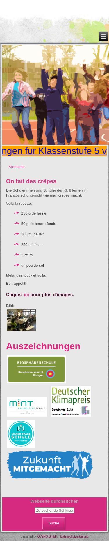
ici (26, 294)
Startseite (17, 167)
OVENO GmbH (47, 536)
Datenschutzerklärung (74, 536)
